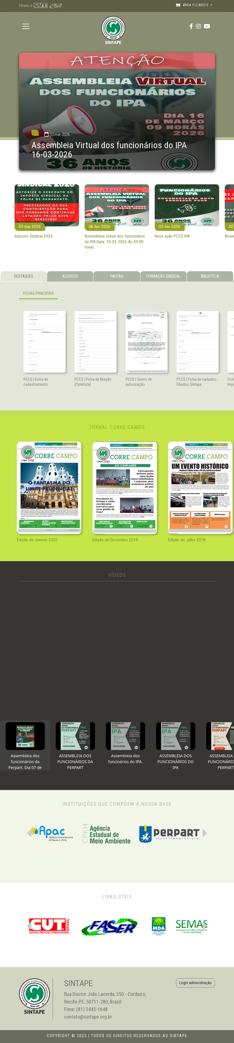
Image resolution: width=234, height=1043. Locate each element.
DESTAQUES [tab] (23, 276)
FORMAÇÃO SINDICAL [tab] (163, 276)
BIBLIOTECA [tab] (210, 276)
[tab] (25, 745)
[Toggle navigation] (25, 26)
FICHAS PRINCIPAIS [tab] (38, 293)
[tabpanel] (117, 295)
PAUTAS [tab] (116, 276)
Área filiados (192, 5)
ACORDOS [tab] (70, 276)
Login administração (195, 983)
